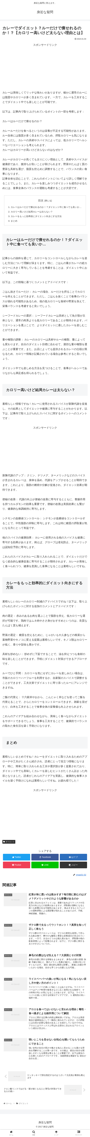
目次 (40, 200)
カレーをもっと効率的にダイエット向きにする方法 (36, 221)
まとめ (12, 226)
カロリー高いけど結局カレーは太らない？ (31, 216)
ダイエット (8, 847)
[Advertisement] (45, 68)
